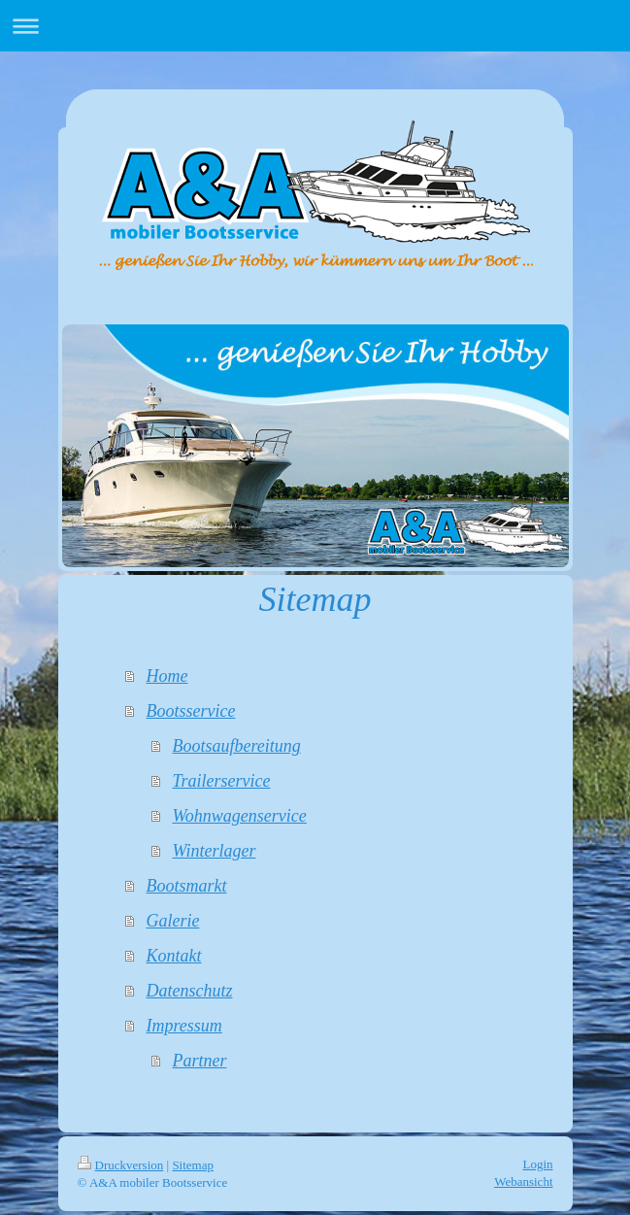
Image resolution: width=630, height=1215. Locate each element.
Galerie (172, 920)
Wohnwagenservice (239, 816)
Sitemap (193, 1165)
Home (166, 676)
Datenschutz (189, 990)
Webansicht (523, 1181)
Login (537, 1164)
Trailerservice (221, 781)
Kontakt (173, 955)
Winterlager (213, 851)
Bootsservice (190, 711)
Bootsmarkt (186, 885)
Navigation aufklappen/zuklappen (315, 26)
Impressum (183, 1025)
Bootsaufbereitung (236, 746)
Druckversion (121, 1165)
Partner (199, 1060)
